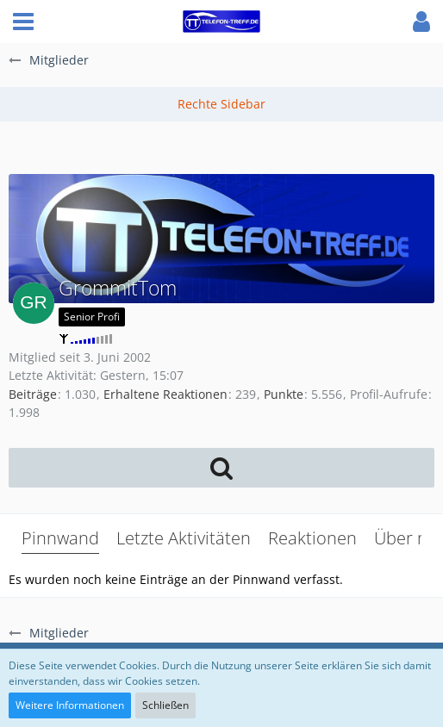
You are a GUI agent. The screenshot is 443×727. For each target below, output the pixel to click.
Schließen (165, 705)
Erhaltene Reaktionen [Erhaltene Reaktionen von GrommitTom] (165, 394)
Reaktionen (312, 538)
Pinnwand (60, 538)
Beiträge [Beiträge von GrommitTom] (33, 394)
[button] (23, 21)
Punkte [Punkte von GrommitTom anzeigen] (283, 394)
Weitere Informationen (70, 705)
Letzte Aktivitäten (183, 538)
